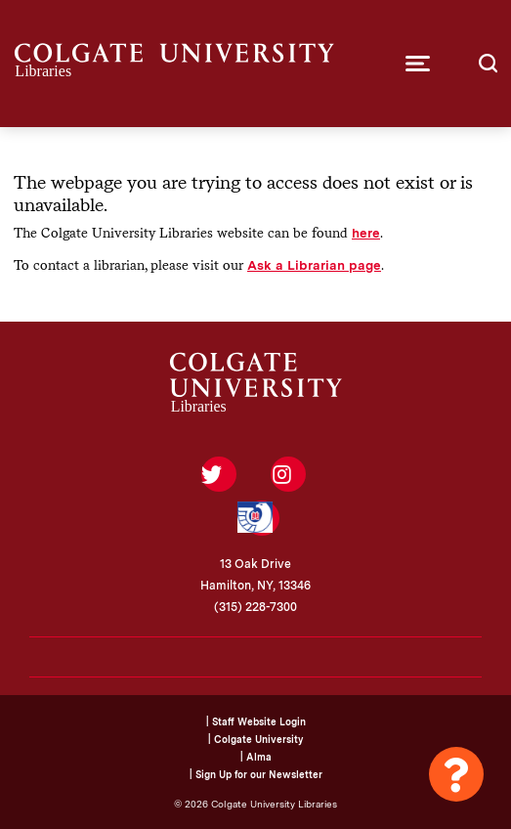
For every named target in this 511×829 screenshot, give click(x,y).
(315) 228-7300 (255, 607)
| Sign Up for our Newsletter (256, 774)
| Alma (256, 757)
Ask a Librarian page (314, 265)
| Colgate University (255, 739)
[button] (417, 63)
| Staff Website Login (256, 721)
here (366, 232)
